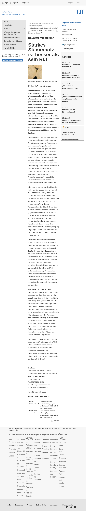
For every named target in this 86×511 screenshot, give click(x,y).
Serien (11, 456)
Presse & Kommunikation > (44, 23)
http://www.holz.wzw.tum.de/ (38, 387)
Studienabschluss (24, 470)
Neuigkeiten (24, 24)
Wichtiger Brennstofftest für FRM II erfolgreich (71, 121)
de (69, 3)
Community (55, 434)
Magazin (12, 449)
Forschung (39, 434)
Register (14, 3)
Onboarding (55, 439)
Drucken (55, 421)
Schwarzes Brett (24, 44)
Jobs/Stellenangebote (24, 37)
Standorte (62, 461)
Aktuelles (13, 434)
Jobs (9, 505)
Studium (21, 434)
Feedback (19, 505)
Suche (80, 3)
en (72, 3)
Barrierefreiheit (68, 505)
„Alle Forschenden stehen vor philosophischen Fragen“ (72, 99)
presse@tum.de (40, 392)
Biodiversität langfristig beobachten (71, 66)
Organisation (64, 458)
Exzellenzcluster (40, 439)
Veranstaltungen (15, 446)
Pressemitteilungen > (35, 26)
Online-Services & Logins (24, 40)
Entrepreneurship (49, 439)
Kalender (24, 28)
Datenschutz (41, 505)
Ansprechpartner (68, 49)
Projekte (37, 455)
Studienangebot (23, 439)
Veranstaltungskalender (70, 139)
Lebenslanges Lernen (31, 436)
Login (5, 3)
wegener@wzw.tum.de (42, 385)
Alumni (53, 459)
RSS (66, 127)
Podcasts (12, 452)
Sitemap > (31, 23)
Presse (29, 505)
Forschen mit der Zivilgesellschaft (68, 111)
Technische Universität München (80, 11)
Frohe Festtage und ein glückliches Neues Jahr (71, 76)
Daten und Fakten (61, 452)
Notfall (61, 487)
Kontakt (20, 496)
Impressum (54, 505)
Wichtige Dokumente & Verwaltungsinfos (24, 31)
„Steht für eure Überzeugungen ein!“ (70, 87)
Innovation (47, 434)
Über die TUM (63, 436)
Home (6, 21)
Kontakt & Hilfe (24, 47)
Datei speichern (47, 408)
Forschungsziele (40, 452)
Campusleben (55, 443)
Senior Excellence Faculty (54, 465)
